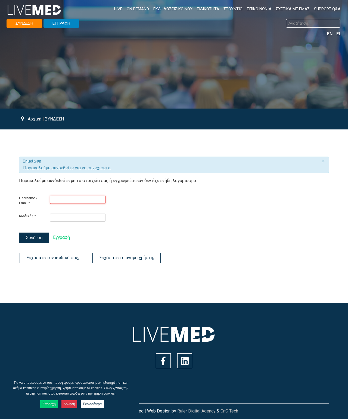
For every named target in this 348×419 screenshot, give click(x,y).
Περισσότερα (92, 404)
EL (338, 33)
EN (330, 33)
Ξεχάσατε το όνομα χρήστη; (126, 257)
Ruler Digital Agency (196, 411)
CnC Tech (229, 411)
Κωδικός (27, 216)
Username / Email (28, 200)
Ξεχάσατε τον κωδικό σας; (52, 257)
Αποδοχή (49, 404)
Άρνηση (69, 404)
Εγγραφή (61, 237)
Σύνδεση (34, 237)
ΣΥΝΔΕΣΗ (24, 23)
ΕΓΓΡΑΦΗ (61, 23)
